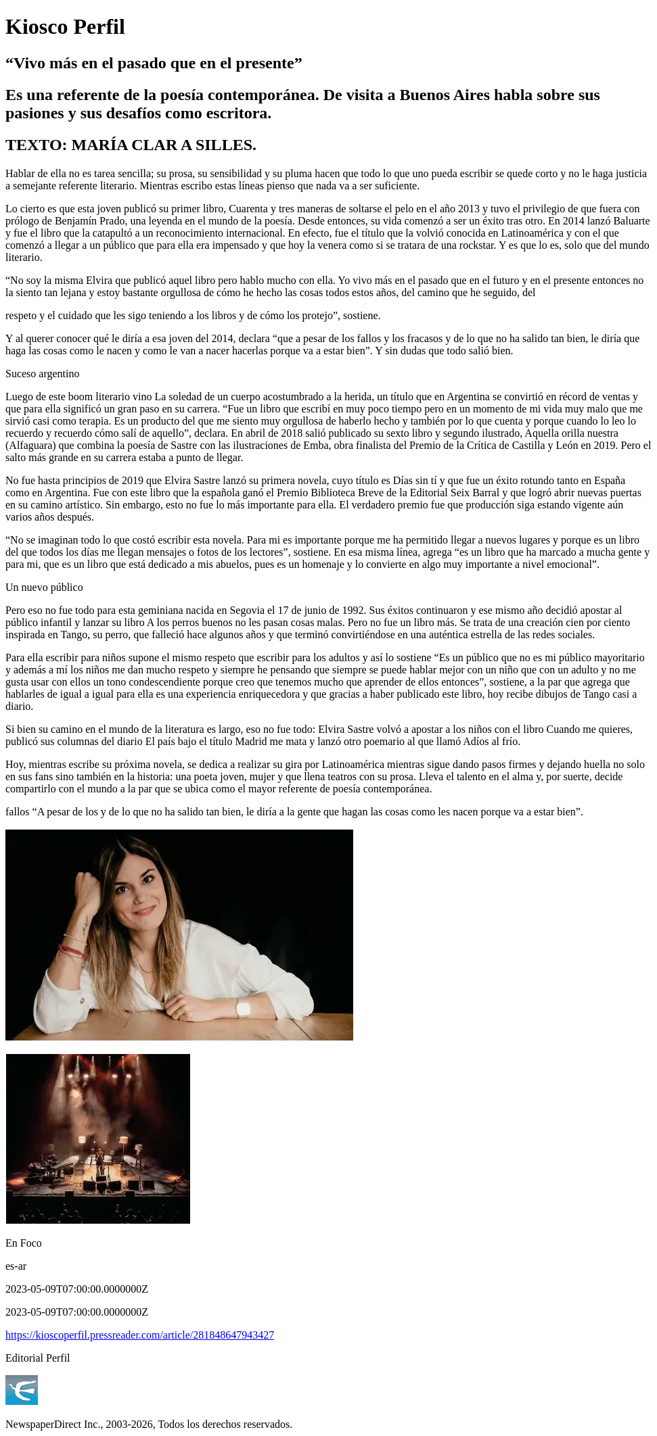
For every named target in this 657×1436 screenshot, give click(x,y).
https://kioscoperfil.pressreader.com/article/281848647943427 (139, 1335)
